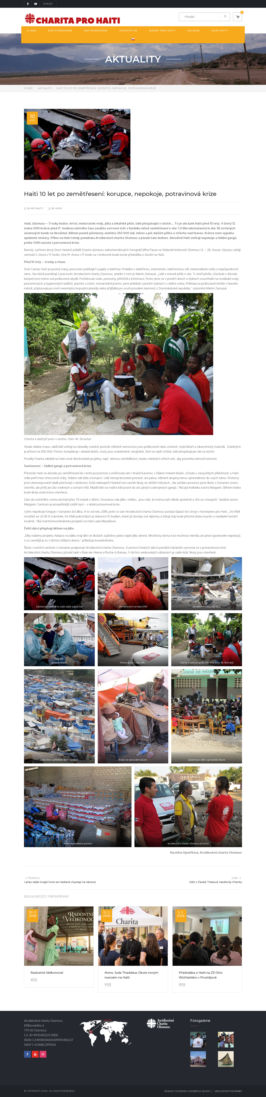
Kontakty (220, 30)
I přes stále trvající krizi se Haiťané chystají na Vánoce (60, 882)
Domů (28, 88)
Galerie (193, 30)
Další (236, 877)
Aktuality (45, 88)
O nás (31, 30)
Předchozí (32, 877)
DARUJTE (48, 3)
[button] (237, 16)
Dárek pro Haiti (162, 30)
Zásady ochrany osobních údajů (187, 1091)
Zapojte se (128, 30)
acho (58, 208)
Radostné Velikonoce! (46, 972)
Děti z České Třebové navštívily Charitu (215, 882)
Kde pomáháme (60, 30)
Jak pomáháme (96, 30)
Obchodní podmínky (228, 1091)
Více (33, 979)
